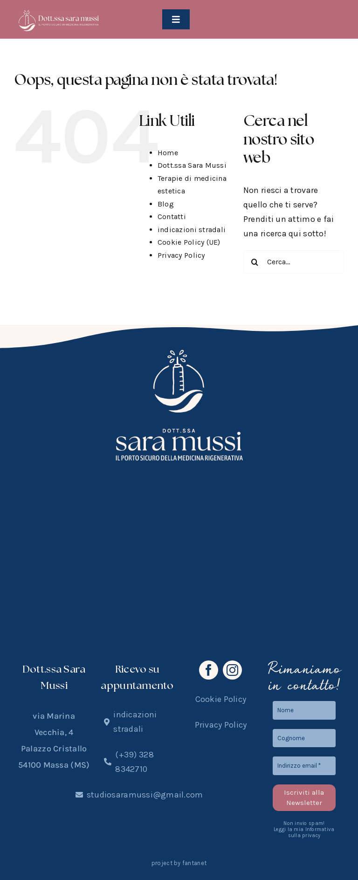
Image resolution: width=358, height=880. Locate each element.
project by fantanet (179, 862)
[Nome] (304, 710)
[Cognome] (304, 738)
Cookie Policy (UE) (189, 242)
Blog (166, 203)
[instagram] (232, 670)
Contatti (172, 216)
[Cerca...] (293, 262)
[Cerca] (255, 262)
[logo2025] (59, 13)
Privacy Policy (181, 255)
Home (168, 152)
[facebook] (208, 670)
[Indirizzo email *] (304, 765)
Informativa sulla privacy (311, 832)
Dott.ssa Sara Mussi (192, 165)
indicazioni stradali (192, 229)
